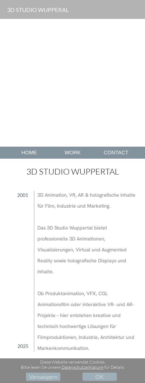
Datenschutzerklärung (82, 367)
